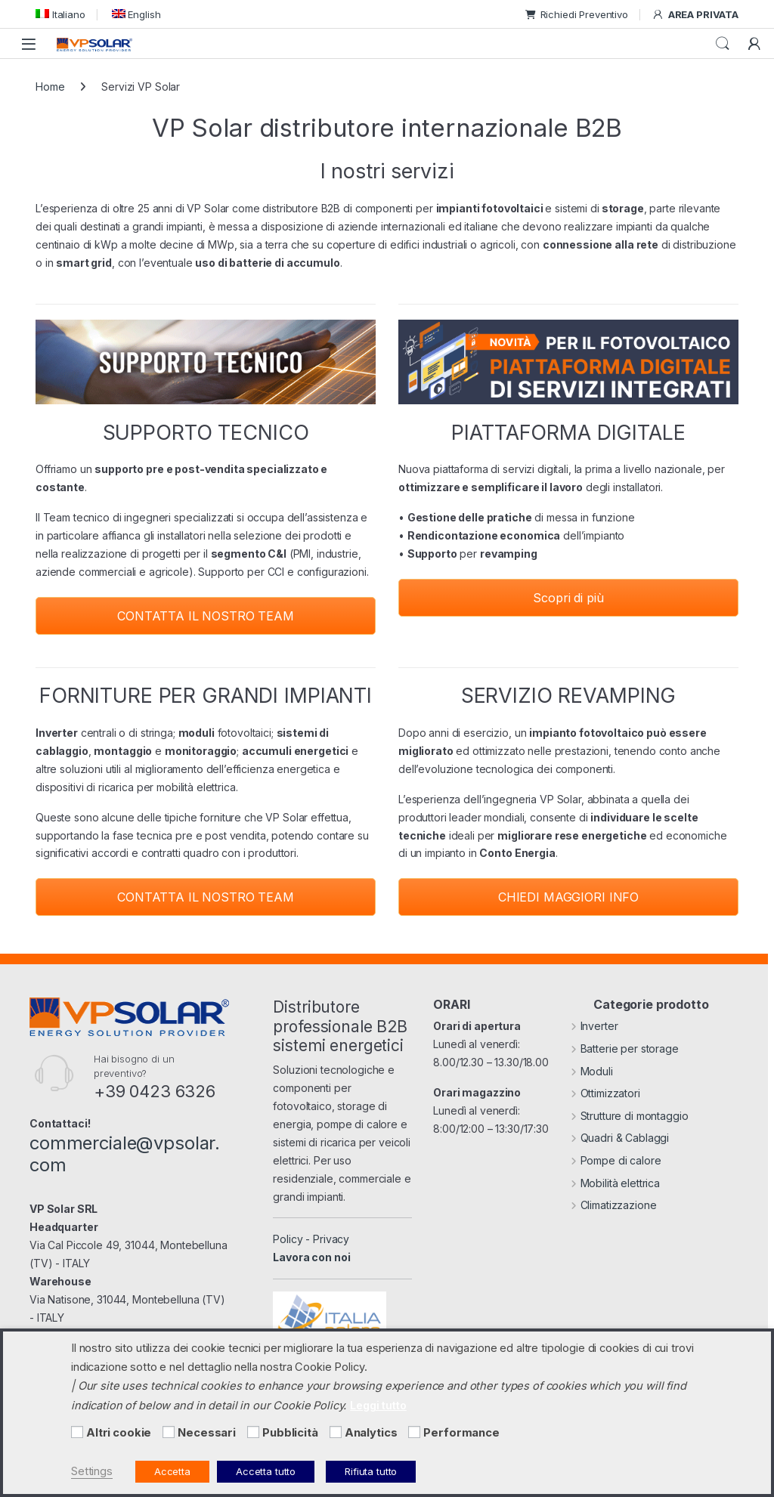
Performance (461, 1433)
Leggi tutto (378, 1405)
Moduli (592, 1071)
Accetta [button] (172, 1471)
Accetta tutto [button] (266, 1471)
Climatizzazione (614, 1205)
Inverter (594, 1025)
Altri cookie (118, 1433)
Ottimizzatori (605, 1093)
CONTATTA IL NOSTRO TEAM (205, 615)
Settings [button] (92, 1471)
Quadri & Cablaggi (620, 1137)
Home (50, 86)
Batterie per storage (625, 1048)
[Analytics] (336, 1432)
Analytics (371, 1433)
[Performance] (414, 1432)
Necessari (207, 1433)
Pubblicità (290, 1433)
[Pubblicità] (253, 1432)
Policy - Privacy (311, 1239)
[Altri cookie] (77, 1432)
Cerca (722, 44)
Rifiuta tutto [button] (371, 1471)
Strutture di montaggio (630, 1115)
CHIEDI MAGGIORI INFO (568, 897)
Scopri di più (568, 597)
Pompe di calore (616, 1160)
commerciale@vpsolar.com (124, 1154)
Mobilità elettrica (615, 1183)
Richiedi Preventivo (576, 14)
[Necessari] (169, 1432)
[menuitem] (60, 14)
